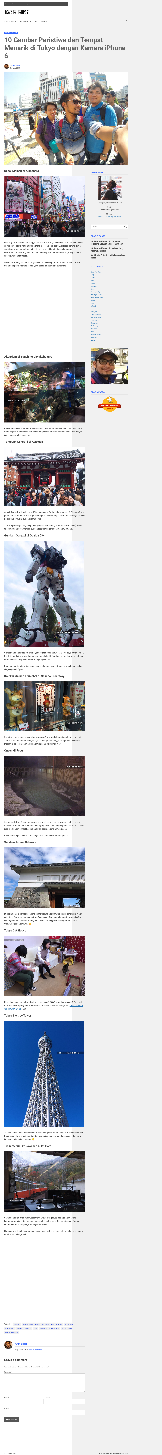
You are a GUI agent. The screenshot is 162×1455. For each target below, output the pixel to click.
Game (93, 283)
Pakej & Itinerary (24, 21)
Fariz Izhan (16, 65)
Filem (93, 278)
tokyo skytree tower (11, 1332)
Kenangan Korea (96, 295)
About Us (7, 3)
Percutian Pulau (96, 317)
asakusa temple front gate (31, 1324)
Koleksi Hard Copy (97, 297)
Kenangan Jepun (96, 292)
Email (48, 1398)
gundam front (9, 1328)
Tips (92, 331)
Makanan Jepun (96, 309)
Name (6, 1398)
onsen (64, 1328)
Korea (93, 300)
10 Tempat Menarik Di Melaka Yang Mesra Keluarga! (107, 249)
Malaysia (94, 312)
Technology (94, 326)
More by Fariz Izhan (35, 1350)
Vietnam (93, 340)
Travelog (93, 337)
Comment (8, 1372)
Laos (92, 303)
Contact (13, 3)
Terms (20, 3)
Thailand (94, 329)
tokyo (70, 1328)
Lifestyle (43, 21)
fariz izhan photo (56, 1324)
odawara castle (54, 1328)
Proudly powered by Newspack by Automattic (113, 1453)
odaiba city (43, 1328)
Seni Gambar (95, 320)
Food (35, 21)
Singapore (94, 323)
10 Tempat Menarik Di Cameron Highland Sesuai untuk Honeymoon (107, 242)
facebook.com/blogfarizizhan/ (109, 217)
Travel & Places (9, 21)
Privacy (26, 3)
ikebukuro (20, 1328)
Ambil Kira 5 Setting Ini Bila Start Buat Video (108, 256)
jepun (35, 1328)
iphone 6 (28, 1328)
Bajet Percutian (96, 272)
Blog (92, 275)
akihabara (17, 1324)
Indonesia (94, 286)
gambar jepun (69, 1324)
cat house (45, 1324)
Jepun (93, 289)
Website (6, 1408)
